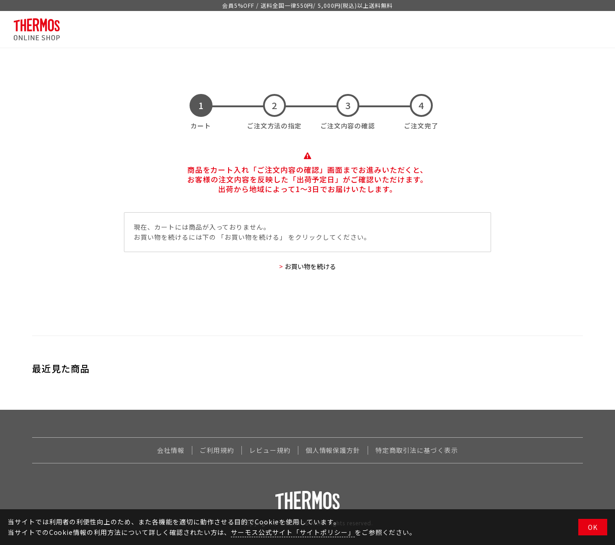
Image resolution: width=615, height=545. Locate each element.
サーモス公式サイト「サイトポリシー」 (292, 532)
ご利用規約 (217, 450)
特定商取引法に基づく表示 (416, 450)
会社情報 (170, 450)
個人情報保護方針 (333, 450)
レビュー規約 (270, 450)
